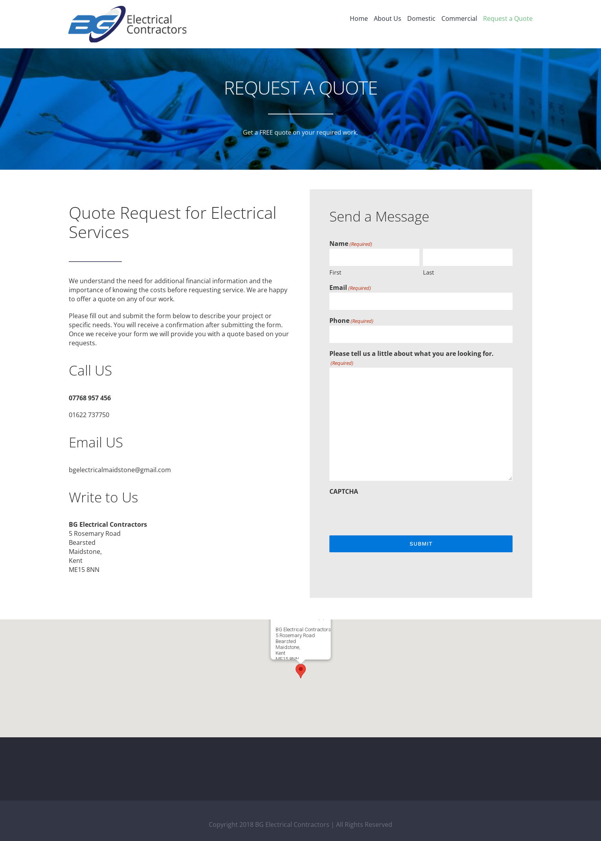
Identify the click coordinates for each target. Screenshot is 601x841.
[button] (301, 671)
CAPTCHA (343, 491)
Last (428, 272)
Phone (351, 321)
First (335, 272)
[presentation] (389, 511)
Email (350, 288)
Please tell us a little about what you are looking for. (411, 358)
